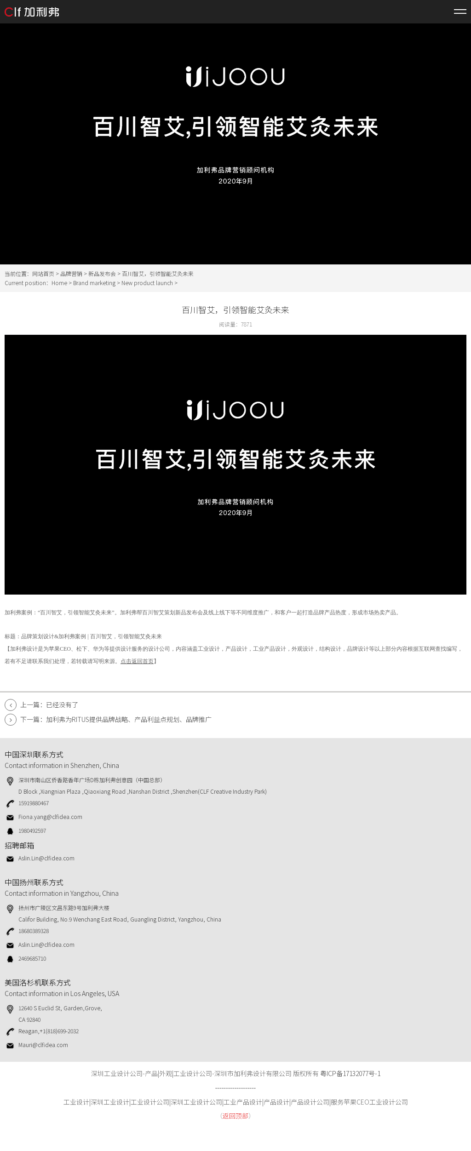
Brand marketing (94, 282)
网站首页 (43, 273)
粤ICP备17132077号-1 (350, 1073)
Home (59, 282)
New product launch (147, 282)
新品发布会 (102, 273)
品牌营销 (71, 273)
